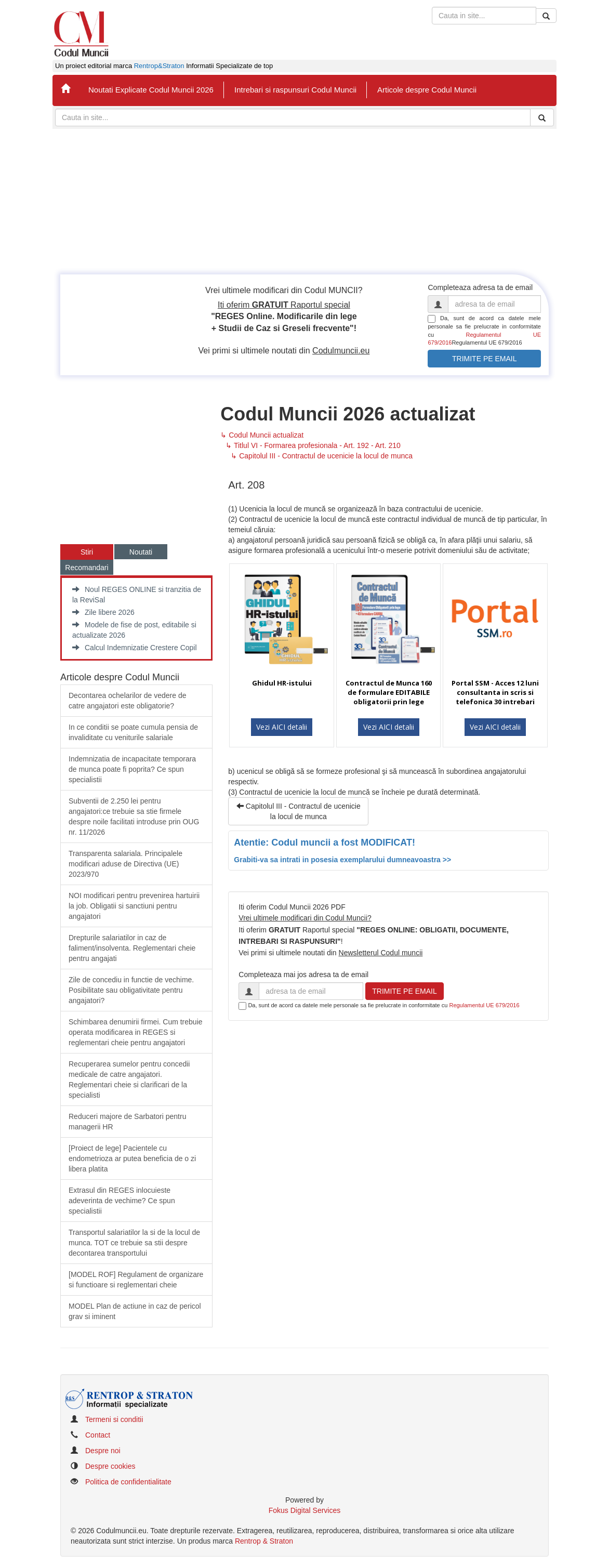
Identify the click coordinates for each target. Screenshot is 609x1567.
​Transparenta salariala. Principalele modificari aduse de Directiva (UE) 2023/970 (125, 863)
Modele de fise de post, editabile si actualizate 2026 (134, 630)
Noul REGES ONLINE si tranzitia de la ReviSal (136, 594)
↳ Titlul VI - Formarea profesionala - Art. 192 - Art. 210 (313, 445)
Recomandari (86, 567)
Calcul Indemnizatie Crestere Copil (134, 647)
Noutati (140, 552)
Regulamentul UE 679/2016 (484, 1005)
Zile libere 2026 (103, 612)
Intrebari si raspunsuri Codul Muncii (295, 89)
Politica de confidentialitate (128, 1482)
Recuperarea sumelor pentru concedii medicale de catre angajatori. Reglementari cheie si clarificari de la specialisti (129, 1079)
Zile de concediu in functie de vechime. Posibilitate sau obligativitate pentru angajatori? (131, 990)
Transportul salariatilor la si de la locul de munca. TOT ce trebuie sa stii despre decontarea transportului (134, 1242)
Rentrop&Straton (159, 66)
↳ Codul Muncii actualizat (261, 435)
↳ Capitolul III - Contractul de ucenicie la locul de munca (322, 456)
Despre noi (103, 1450)
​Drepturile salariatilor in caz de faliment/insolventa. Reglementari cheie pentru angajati (132, 948)
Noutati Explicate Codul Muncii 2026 (151, 89)
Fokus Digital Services (305, 1510)
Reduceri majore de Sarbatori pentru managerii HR (127, 1121)
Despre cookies (110, 1466)
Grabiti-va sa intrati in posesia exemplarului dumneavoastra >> (342, 859)
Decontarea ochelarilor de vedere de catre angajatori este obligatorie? (127, 700)
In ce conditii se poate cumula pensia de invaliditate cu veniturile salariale (133, 732)
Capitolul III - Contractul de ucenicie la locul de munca (298, 811)
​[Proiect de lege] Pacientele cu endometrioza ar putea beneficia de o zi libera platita (132, 1158)
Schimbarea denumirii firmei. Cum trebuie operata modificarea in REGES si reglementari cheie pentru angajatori (136, 1032)
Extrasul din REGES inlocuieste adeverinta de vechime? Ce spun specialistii (122, 1200)
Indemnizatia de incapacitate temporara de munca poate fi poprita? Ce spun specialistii (132, 769)
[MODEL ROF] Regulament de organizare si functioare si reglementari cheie (136, 1279)
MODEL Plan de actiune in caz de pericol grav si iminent (135, 1311)
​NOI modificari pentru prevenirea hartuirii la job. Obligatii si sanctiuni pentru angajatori (134, 905)
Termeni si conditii (114, 1419)
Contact (97, 1435)
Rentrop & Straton (264, 1541)
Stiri (87, 552)
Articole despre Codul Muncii (426, 89)
